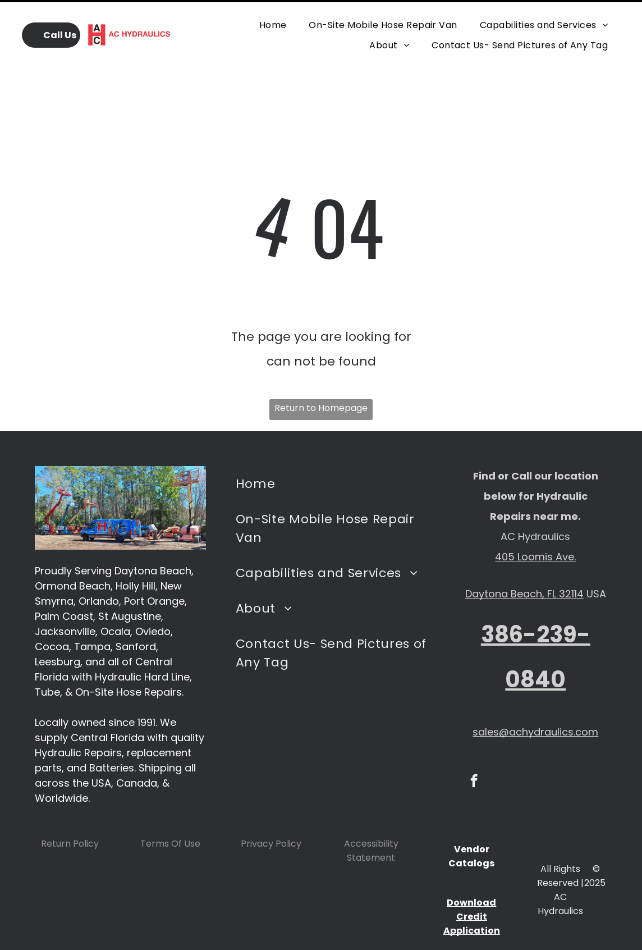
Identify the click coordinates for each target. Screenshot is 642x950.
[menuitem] (273, 19)
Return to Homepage (321, 379)
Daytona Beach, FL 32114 (524, 566)
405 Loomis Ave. (535, 529)
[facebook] (474, 754)
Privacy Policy (271, 815)
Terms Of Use (170, 815)
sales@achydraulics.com (535, 704)
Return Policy (70, 815)
